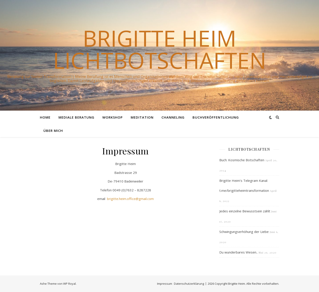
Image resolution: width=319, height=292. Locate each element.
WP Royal (69, 284)
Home (45, 117)
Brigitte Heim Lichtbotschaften (159, 49)
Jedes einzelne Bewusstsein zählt (244, 211)
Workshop (112, 117)
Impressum (164, 284)
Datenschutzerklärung (189, 284)
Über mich (53, 130)
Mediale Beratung (76, 117)
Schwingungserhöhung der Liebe (244, 231)
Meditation (142, 117)
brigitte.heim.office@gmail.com (130, 198)
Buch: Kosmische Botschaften (241, 160)
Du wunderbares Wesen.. (238, 252)
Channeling (173, 117)
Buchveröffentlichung (216, 117)
